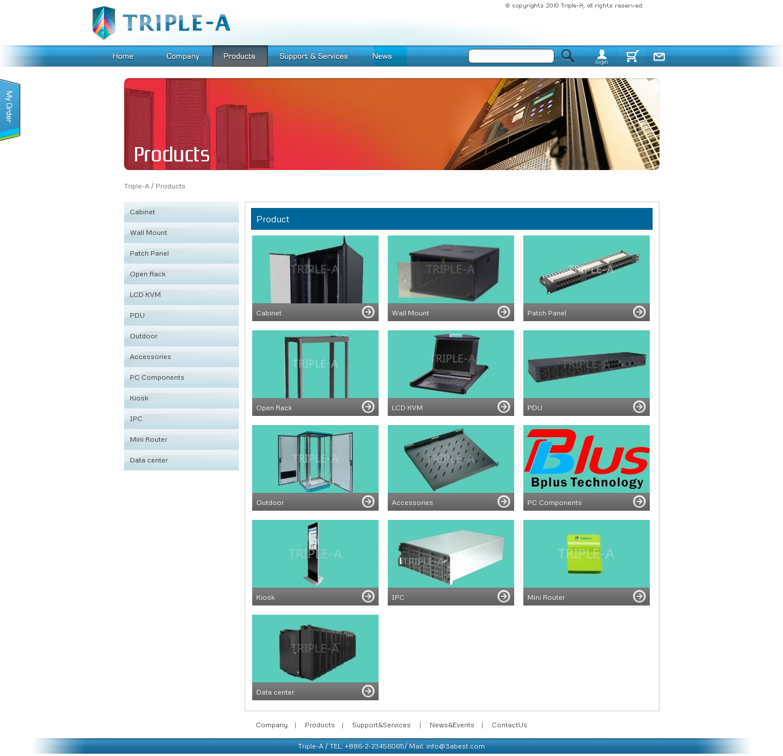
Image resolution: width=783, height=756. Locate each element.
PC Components (157, 377)
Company (272, 724)
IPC (136, 418)
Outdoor (143, 335)
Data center (149, 460)
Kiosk (139, 398)
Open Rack (148, 273)
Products (171, 186)
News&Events (452, 724)
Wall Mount (148, 232)
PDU (137, 315)
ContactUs (509, 724)
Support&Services (381, 724)
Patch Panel (149, 253)
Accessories (150, 356)
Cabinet (142, 211)
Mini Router (148, 439)
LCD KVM (145, 294)
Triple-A (136, 186)
